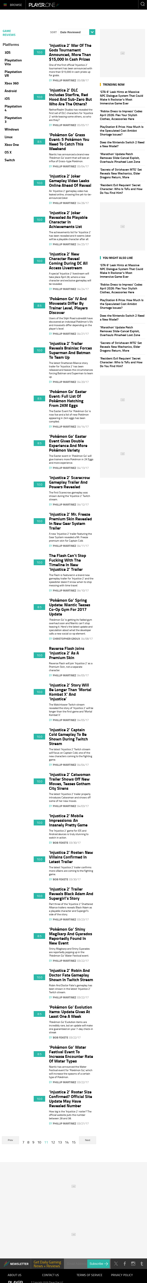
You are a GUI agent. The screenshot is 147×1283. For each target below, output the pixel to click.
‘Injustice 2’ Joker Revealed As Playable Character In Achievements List (68, 219)
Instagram (133, 1263)
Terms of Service (89, 1275)
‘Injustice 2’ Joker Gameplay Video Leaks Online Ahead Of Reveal (70, 180)
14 (67, 1142)
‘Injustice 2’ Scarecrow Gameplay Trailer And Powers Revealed (69, 482)
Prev (10, 1140)
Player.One (44, 5)
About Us (14, 1275)
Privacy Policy (122, 1275)
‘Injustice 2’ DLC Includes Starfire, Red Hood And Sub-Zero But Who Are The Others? (70, 97)
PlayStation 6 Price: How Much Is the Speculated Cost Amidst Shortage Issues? (122, 130)
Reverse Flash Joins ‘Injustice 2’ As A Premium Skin (66, 652)
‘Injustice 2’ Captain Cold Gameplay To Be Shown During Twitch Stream (68, 736)
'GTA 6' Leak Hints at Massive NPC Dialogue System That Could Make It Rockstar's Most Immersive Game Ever (121, 97)
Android (11, 90)
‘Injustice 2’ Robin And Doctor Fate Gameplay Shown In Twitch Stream (71, 974)
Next (87, 1140)
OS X (8, 152)
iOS (7, 98)
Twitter (116, 1263)
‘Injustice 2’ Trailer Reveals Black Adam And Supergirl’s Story (71, 893)
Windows (12, 129)
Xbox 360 (12, 83)
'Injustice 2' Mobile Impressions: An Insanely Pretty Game (68, 820)
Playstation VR (13, 73)
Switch (10, 159)
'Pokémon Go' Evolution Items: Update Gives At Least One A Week (70, 1011)
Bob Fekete (60, 842)
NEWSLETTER (19, 1264)
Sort (53, 32)
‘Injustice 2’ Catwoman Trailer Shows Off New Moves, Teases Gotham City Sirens (69, 781)
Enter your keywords (142, 4)
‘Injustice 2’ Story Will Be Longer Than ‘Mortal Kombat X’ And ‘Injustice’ (70, 692)
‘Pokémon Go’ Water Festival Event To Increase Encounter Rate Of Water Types (71, 1054)
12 (53, 1142)
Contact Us (50, 1275)
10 (39, 1142)
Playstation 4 (13, 108)
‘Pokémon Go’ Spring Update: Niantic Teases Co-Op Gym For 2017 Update (69, 607)
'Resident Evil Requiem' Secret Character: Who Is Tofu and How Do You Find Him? (121, 189)
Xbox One (12, 144)
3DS (8, 52)
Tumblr (141, 1263)
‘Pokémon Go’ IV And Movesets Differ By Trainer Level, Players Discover (68, 305)
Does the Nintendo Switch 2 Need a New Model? (122, 144)
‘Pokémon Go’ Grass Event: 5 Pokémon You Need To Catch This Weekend (69, 141)
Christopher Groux (66, 638)
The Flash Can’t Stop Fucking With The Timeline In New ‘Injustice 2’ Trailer (67, 562)
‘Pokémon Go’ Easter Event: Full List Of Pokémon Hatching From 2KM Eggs (68, 398)
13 (60, 1142)
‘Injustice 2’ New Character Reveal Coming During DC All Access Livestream (68, 261)
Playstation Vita (13, 62)
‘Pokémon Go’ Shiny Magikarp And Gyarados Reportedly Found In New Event (70, 936)
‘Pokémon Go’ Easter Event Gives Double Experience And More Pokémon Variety (68, 443)
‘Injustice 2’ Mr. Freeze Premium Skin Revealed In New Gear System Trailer (70, 521)
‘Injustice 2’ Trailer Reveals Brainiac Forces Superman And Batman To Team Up (70, 350)
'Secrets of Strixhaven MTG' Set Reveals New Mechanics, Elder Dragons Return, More (121, 173)
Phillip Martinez (64, 80)
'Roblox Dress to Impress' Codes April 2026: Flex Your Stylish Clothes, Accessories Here (121, 115)
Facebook (124, 1263)
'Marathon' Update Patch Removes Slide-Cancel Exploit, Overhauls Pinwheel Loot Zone (120, 158)
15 (74, 1142)
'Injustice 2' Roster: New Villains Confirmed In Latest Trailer (71, 856)
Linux (9, 136)
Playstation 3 (13, 119)
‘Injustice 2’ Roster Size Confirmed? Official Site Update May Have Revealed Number (70, 1099)
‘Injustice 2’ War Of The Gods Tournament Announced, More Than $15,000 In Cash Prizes (70, 52)
